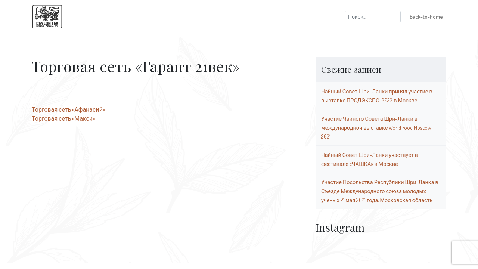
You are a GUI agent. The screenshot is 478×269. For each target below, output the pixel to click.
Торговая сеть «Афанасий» (68, 109)
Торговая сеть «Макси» (63, 118)
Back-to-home (426, 16)
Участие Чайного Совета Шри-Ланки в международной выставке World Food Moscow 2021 (376, 127)
